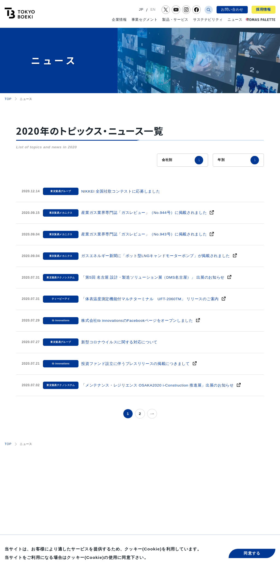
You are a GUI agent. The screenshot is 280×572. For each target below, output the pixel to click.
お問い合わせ (232, 9)
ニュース (235, 19)
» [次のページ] (152, 414)
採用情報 (263, 9)
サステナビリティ (208, 19)
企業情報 (119, 19)
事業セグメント (145, 19)
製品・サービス (175, 19)
